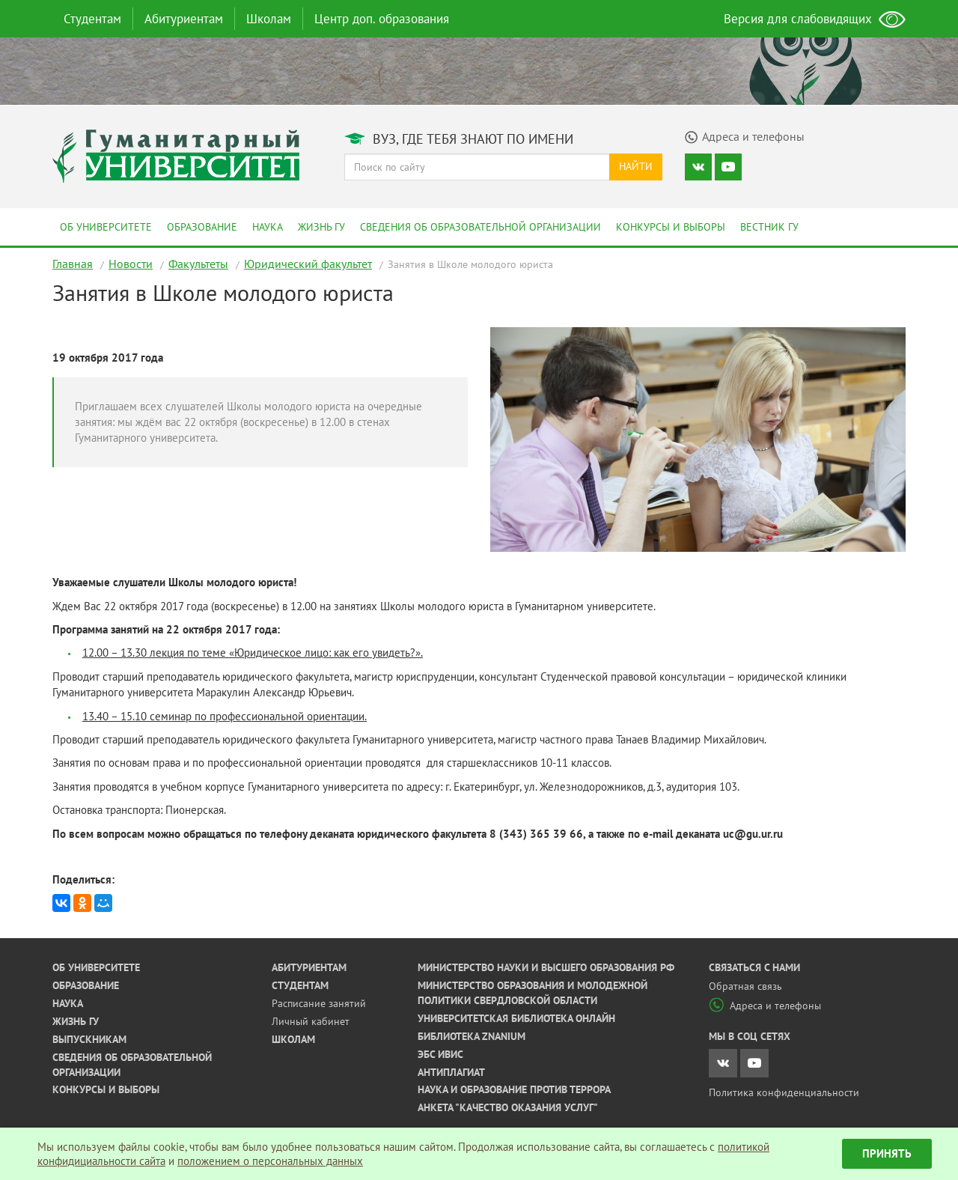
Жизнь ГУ (321, 227)
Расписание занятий (319, 1003)
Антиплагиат (451, 1072)
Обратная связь (745, 986)
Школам (268, 18)
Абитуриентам (183, 18)
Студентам (92, 18)
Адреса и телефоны (765, 1005)
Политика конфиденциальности (784, 1092)
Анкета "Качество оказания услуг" (508, 1107)
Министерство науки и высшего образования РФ (546, 967)
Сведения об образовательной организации (480, 227)
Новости (131, 263)
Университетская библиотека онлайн (516, 1018)
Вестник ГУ (769, 227)
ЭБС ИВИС (440, 1054)
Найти (636, 166)
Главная (72, 263)
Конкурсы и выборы (670, 227)
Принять (887, 1153)
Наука (267, 227)
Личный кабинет (311, 1021)
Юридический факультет (308, 263)
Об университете (106, 227)
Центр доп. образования (381, 18)
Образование (202, 227)
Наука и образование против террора (514, 1089)
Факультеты (198, 263)
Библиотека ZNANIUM (471, 1036)
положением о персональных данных (270, 1161)
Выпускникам (89, 1039)
